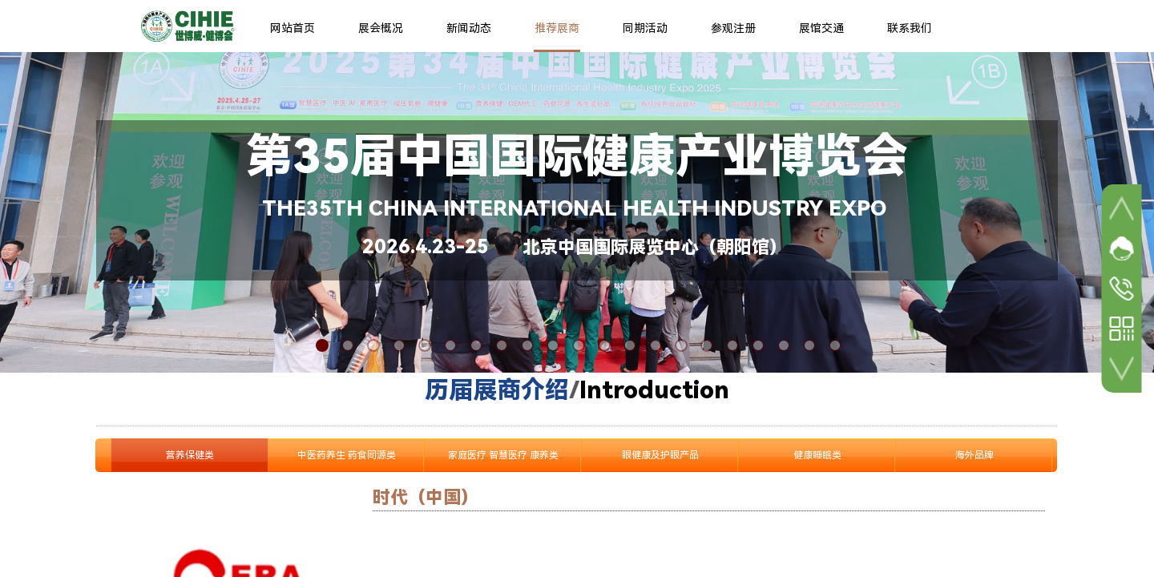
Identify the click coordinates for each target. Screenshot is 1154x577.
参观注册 (733, 28)
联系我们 (909, 28)
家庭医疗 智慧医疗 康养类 (503, 455)
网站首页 (292, 28)
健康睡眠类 (817, 455)
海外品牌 (974, 455)
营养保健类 (190, 455)
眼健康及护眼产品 (660, 455)
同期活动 (645, 28)
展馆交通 (821, 28)
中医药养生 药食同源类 (346, 455)
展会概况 (380, 28)
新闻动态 (468, 28)
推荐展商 (557, 28)
